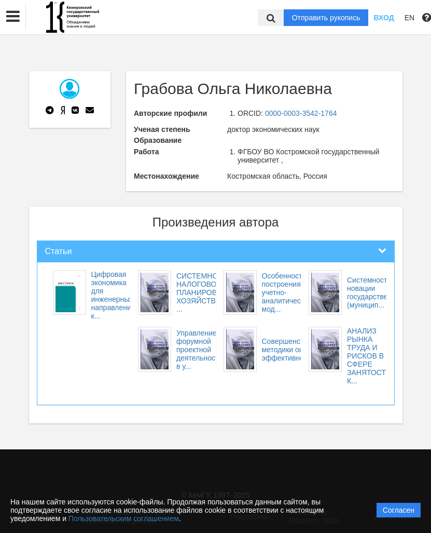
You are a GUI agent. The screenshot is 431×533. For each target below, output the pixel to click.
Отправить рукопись (326, 18)
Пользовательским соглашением (123, 518)
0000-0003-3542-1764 (301, 113)
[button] (13, 17)
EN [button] (409, 18)
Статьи (58, 251)
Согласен (398, 510)
